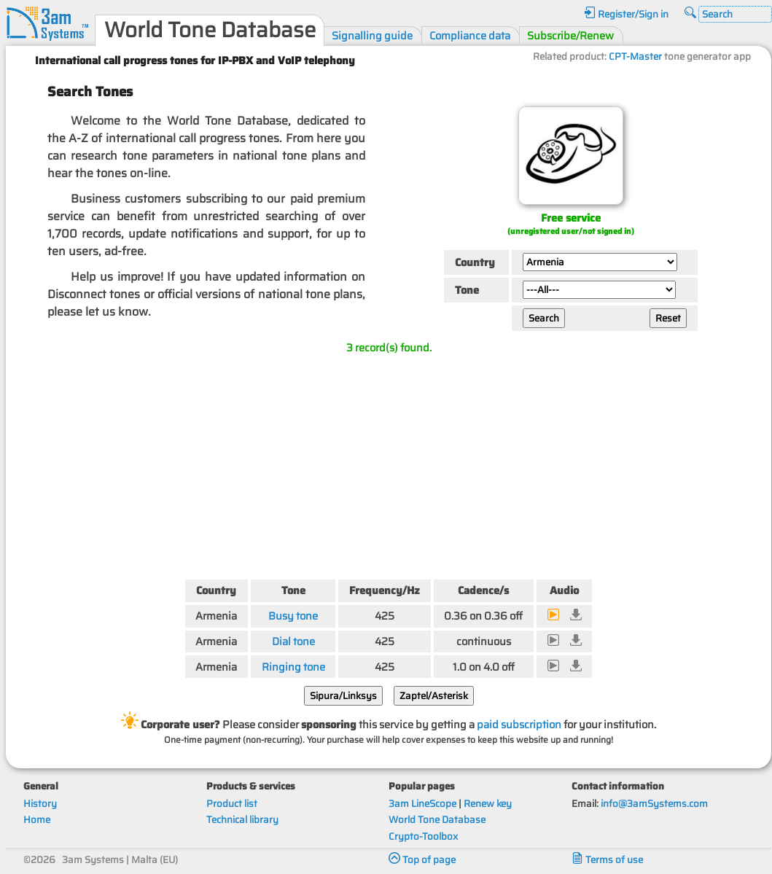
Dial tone (293, 641)
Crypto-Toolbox (423, 836)
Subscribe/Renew (570, 35)
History (40, 803)
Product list (231, 803)
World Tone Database (437, 819)
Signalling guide (372, 35)
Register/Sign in (626, 14)
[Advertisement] (388, 464)
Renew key (488, 803)
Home (36, 819)
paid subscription (519, 724)
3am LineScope (422, 803)
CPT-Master (635, 56)
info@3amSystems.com (654, 803)
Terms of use (607, 859)
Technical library (242, 819)
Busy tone (293, 615)
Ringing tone (293, 666)
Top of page (422, 859)
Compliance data (469, 35)
